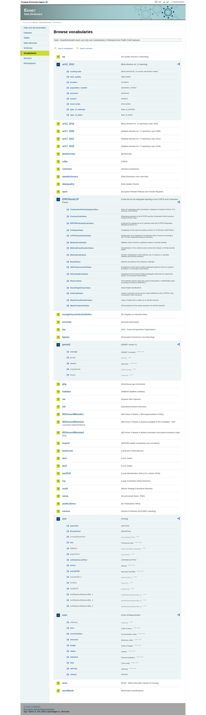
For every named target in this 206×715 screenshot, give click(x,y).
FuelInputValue (76, 230)
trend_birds (75, 104)
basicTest (74, 526)
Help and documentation (35, 28)
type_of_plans (76, 115)
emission (74, 640)
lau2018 (66, 473)
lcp (64, 481)
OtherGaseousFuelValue (80, 267)
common (67, 169)
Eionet (35, 22)
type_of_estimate (77, 109)
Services (28, 58)
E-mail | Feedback (32, 706)
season (73, 99)
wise (64, 683)
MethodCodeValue (78, 255)
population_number (78, 88)
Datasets (28, 33)
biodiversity (68, 154)
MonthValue (75, 262)
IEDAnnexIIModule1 (73, 414)
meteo (73, 651)
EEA (35, 2)
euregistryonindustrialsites (77, 314)
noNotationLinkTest (78, 560)
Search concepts (86, 48)
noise (65, 496)
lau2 (64, 466)
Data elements (30, 43)
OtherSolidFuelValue (79, 274)
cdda (65, 161)
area (72, 628)
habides (66, 391)
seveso (66, 511)
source (73, 363)
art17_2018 (68, 146)
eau (71, 542)
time (72, 663)
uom (64, 615)
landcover (67, 451)
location (73, 82)
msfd (65, 488)
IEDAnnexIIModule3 (73, 422)
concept (73, 352)
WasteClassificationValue (81, 300)
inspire (66, 443)
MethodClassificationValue (81, 248)
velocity (73, 668)
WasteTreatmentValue (79, 306)
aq (63, 56)
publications (69, 503)
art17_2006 (68, 131)
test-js (73, 565)
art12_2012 (68, 64)
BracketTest (75, 531)
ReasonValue (76, 281)
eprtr (64, 191)
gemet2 (66, 344)
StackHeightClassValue (80, 288)
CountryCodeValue (78, 216)
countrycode (75, 71)
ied (64, 406)
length (73, 645)
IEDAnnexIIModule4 (73, 432)
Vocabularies (30, 53)
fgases (66, 337)
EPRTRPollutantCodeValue (82, 223)
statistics (74, 657)
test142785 (74, 571)
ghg (64, 384)
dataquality (68, 184)
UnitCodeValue (76, 293)
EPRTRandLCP (70, 199)
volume (73, 674)
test (64, 519)
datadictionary (70, 176)
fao (64, 329)
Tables (27, 38)
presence (74, 93)
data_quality (75, 77)
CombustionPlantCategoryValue (84, 209)
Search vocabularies (65, 48)
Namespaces (30, 63)
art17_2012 (68, 139)
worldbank (68, 690)
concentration (76, 634)
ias (63, 399)
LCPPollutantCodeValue (80, 236)
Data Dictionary (45, 22)
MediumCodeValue (78, 242)
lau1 (64, 458)
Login (160, 2)
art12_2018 (68, 123)
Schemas (28, 48)
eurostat (66, 322)
